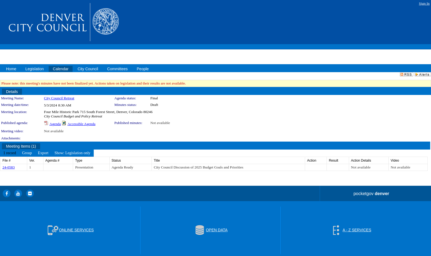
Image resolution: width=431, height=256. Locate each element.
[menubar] (47, 153)
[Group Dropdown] (27, 153)
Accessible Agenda (81, 124)
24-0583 (8, 167)
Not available (160, 123)
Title (157, 160)
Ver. (32, 160)
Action (311, 160)
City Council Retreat (59, 98)
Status (116, 160)
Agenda (55, 124)
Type (78, 160)
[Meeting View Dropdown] (72, 153)
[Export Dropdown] (43, 153)
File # (6, 160)
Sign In (424, 3)
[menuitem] (9, 153)
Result (333, 160)
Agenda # (52, 160)
